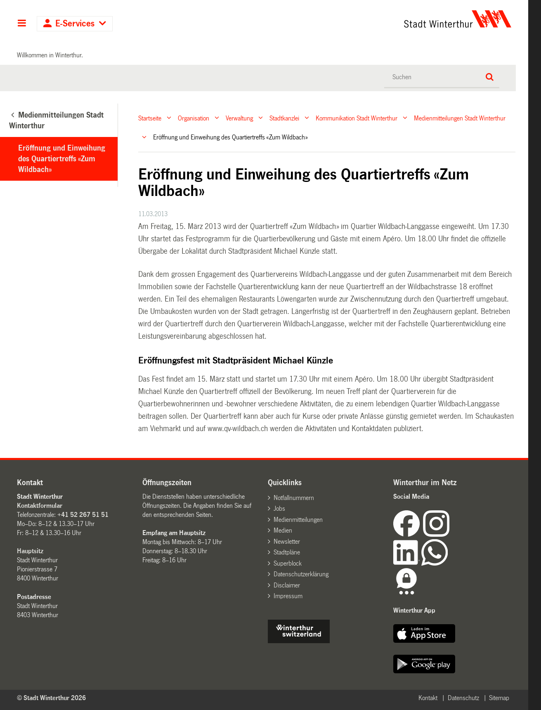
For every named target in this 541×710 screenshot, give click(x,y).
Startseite (149, 117)
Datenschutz (463, 697)
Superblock (288, 563)
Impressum (288, 595)
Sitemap (499, 697)
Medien (283, 530)
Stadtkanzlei (284, 117)
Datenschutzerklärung (301, 574)
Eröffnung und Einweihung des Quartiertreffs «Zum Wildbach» (61, 159)
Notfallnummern (294, 497)
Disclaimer (287, 585)
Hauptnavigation (21, 24)
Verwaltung (239, 117)
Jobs (279, 508)
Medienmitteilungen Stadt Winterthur (460, 117)
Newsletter (287, 541)
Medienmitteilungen (298, 519)
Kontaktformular (39, 505)
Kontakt (427, 697)
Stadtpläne (287, 552)
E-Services (75, 23)
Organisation (193, 117)
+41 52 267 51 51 (83, 514)
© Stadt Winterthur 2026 (51, 697)
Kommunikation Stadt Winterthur (356, 117)
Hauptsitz (30, 550)
